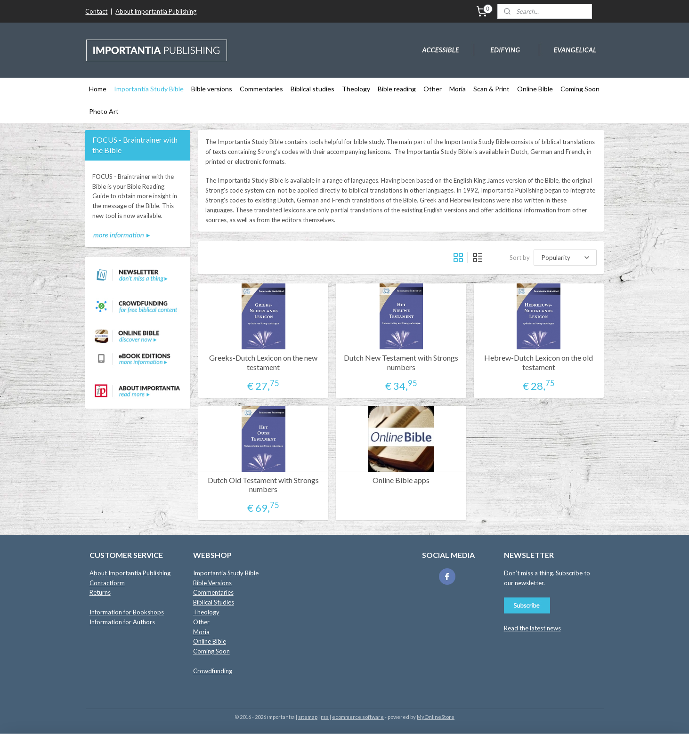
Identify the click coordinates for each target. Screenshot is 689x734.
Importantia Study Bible (149, 89)
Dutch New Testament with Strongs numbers (401, 362)
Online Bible (535, 89)
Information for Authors (122, 622)
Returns (100, 592)
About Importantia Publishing (155, 11)
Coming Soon (580, 89)
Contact (96, 11)
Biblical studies (312, 89)
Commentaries (261, 89)
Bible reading (397, 89)
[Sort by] (565, 257)
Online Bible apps (401, 480)
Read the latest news (532, 628)
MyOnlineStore (435, 717)
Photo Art (104, 111)
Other (432, 89)
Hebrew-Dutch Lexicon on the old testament (538, 362)
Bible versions (211, 89)
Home (97, 89)
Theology (356, 89)
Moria (457, 89)
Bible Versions (212, 583)
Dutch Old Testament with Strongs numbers (263, 484)
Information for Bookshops (126, 612)
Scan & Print (491, 89)
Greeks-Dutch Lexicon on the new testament (263, 362)
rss (325, 717)
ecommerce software (358, 717)
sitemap (307, 717)
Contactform (107, 583)
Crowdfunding (212, 671)
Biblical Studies (213, 602)
